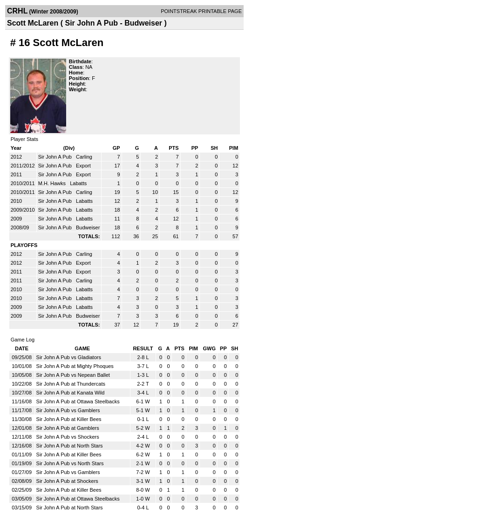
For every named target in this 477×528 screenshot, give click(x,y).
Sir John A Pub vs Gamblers (68, 410)
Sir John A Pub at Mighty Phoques (75, 366)
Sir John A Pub (55, 157)
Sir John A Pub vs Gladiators (68, 357)
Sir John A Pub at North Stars (69, 445)
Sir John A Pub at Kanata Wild (70, 392)
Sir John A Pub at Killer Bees (69, 419)
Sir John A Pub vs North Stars (70, 463)
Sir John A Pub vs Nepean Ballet (73, 375)
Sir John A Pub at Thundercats (70, 384)
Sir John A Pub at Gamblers (67, 428)
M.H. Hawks (52, 183)
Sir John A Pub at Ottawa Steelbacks (78, 401)
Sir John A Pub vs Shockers (67, 437)
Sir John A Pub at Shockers (67, 481)
